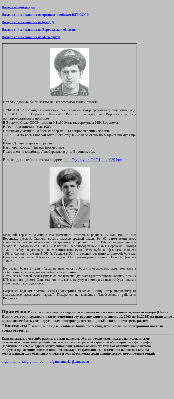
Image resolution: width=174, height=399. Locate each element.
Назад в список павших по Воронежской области (38, 29)
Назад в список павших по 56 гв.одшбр (31, 37)
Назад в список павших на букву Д (28, 22)
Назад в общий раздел (18, 7)
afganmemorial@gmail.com (24, 361)
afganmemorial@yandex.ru (69, 361)
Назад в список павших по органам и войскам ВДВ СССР (45, 14)
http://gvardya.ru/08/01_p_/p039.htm (93, 159)
